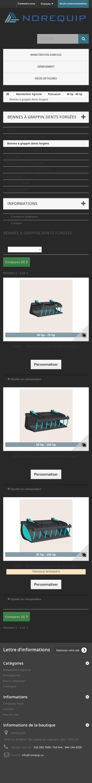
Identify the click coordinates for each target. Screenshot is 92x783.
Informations (22, 203)
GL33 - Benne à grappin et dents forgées (45, 566)
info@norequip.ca (33, 755)
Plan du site (11, 714)
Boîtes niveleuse (18, 189)
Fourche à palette (18, 182)
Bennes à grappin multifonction (27, 150)
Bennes (12, 130)
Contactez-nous (26, 3)
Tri (5, 249)
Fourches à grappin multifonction (29, 169)
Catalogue (9, 686)
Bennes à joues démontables (26, 136)
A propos (16, 223)
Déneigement (46, 66)
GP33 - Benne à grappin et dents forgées (46, 456)
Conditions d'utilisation (24, 216)
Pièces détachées (46, 78)
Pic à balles (14, 176)
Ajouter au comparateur (25, 379)
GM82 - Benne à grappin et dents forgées (46, 346)
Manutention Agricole (46, 55)
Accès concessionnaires (73, 3)
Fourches (13, 156)
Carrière (8, 709)
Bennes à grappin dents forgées (28, 143)
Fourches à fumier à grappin (25, 163)
